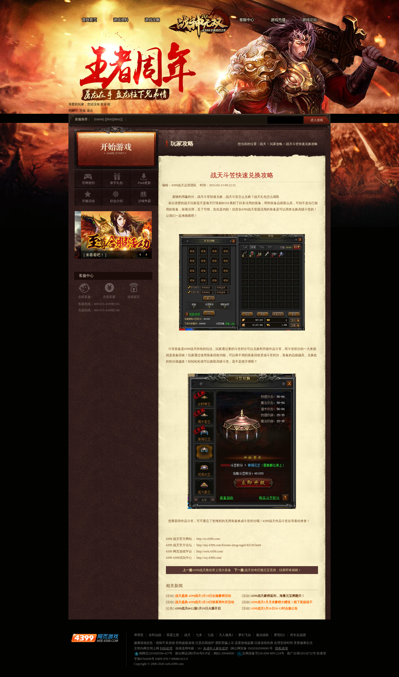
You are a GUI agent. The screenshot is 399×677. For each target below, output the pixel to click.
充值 (82, 110)
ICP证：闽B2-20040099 (218, 653)
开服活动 (88, 201)
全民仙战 (155, 635)
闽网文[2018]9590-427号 (153, 653)
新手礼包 (116, 183)
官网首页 (89, 20)
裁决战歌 (262, 635)
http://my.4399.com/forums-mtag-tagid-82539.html (229, 545)
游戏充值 (278, 20)
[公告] (193, 608)
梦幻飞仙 (244, 635)
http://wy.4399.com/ (209, 558)
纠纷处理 (166, 648)
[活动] (198, 596)
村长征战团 (298, 635)
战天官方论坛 (182, 545)
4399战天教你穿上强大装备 (212, 570)
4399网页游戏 (94, 638)
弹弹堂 (138, 635)
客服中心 (246, 20)
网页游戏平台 (182, 551)
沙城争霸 (144, 201)
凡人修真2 (226, 635)
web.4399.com (174, 664)
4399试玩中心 (182, 558)
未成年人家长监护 (215, 648)
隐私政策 (282, 648)
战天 (199, 22)
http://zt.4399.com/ (208, 539)
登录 (103, 104)
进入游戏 (316, 120)
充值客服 (109, 297)
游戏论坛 (309, 20)
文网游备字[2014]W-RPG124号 (260, 653)
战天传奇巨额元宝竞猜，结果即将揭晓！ (273, 570)
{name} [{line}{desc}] (108, 119)
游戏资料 (121, 20)
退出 (90, 110)
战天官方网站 (182, 539)
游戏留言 (133, 297)
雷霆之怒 (172, 635)
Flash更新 (144, 183)
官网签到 (88, 183)
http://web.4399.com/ (210, 551)
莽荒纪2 (279, 635)
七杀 (199, 635)
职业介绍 (116, 201)
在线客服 (84, 297)
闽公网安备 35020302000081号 (252, 648)
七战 (210, 635)
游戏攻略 (152, 20)
